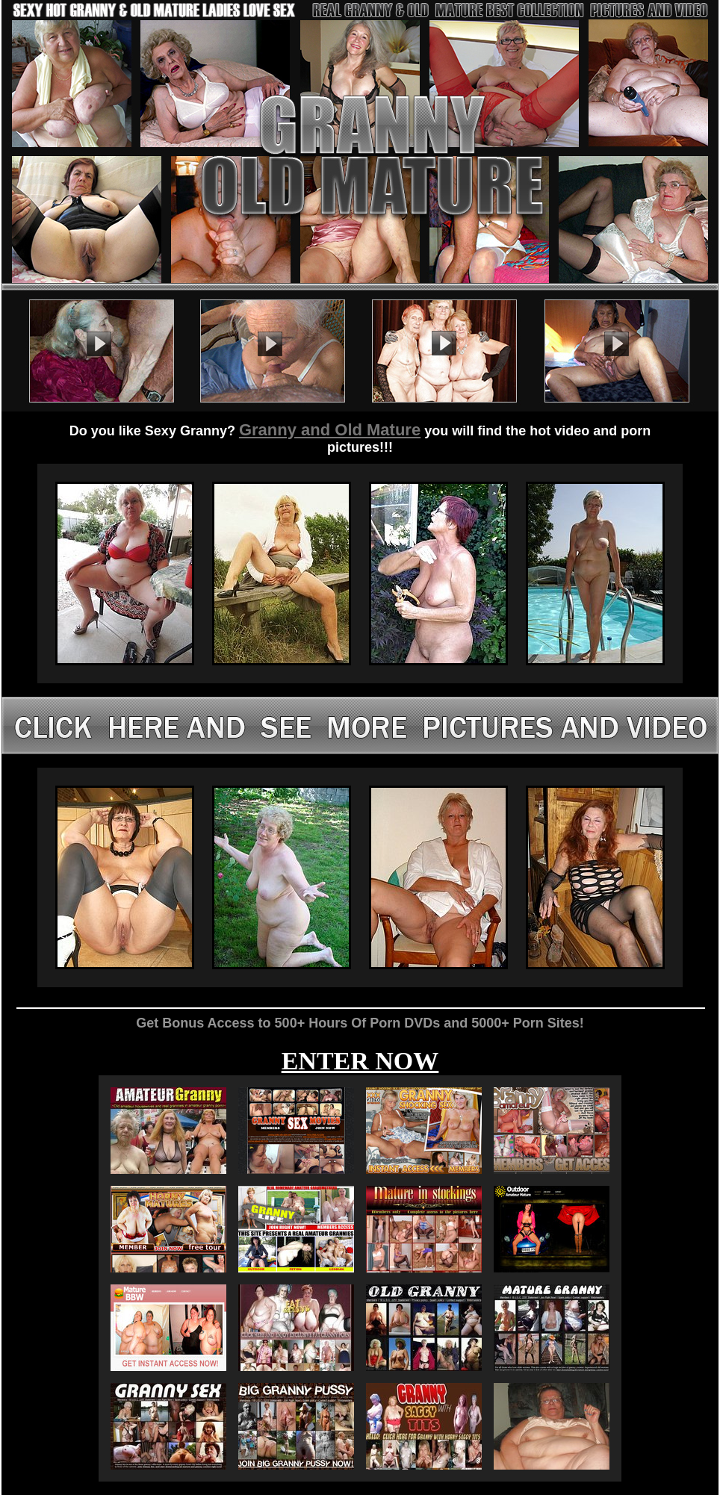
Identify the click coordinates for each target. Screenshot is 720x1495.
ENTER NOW (360, 1061)
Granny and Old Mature (329, 429)
